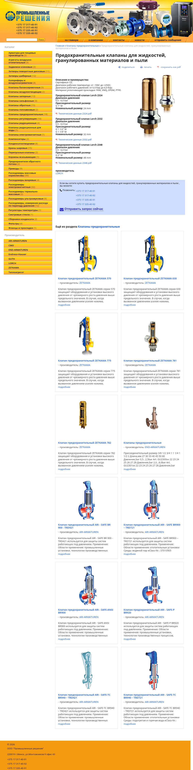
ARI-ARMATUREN (17, 240)
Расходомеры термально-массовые (23, 193)
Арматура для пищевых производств (22, 54)
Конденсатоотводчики (23, 143)
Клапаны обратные (21, 105)
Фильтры (15, 223)
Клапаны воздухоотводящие (26, 91)
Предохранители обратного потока (24, 162)
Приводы (15, 168)
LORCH (12, 263)
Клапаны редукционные (24, 123)
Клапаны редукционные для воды (24, 129)
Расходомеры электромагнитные (21, 186)
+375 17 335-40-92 (85, 204)
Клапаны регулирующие (24, 118)
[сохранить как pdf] (169, 67)
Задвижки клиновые (22, 66)
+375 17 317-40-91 (85, 190)
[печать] (146, 67)
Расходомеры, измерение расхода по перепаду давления (28, 204)
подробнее (64, 305)
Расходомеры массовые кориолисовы (22, 174)
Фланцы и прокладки (22, 227)
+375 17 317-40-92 (85, 195)
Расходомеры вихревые (23, 180)
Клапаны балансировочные (26, 87)
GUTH (11, 258)
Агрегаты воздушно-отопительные (20, 61)
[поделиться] (126, 67)
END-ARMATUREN (18, 249)
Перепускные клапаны (23, 152)
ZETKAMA (13, 267)
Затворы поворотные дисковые (28, 71)
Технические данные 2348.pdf (75, 162)
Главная (59, 45)
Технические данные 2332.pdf (75, 139)
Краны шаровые (20, 148)
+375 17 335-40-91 (85, 199)
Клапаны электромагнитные (26, 134)
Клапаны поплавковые (23, 109)
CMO (11, 245)
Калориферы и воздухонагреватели (21, 81)
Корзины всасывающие (23, 157)
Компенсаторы (18, 139)
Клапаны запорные (21, 96)
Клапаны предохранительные (27, 114)
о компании (96, 40)
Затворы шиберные (22, 75)
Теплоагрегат (16, 272)
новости (139, 40)
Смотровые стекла (20, 214)
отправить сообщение (168, 40)
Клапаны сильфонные (22, 100)
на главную (71, 40)
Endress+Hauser (17, 254)
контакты (119, 40)
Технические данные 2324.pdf (75, 113)
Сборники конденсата (22, 219)
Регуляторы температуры (24, 210)
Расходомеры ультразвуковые (27, 198)
